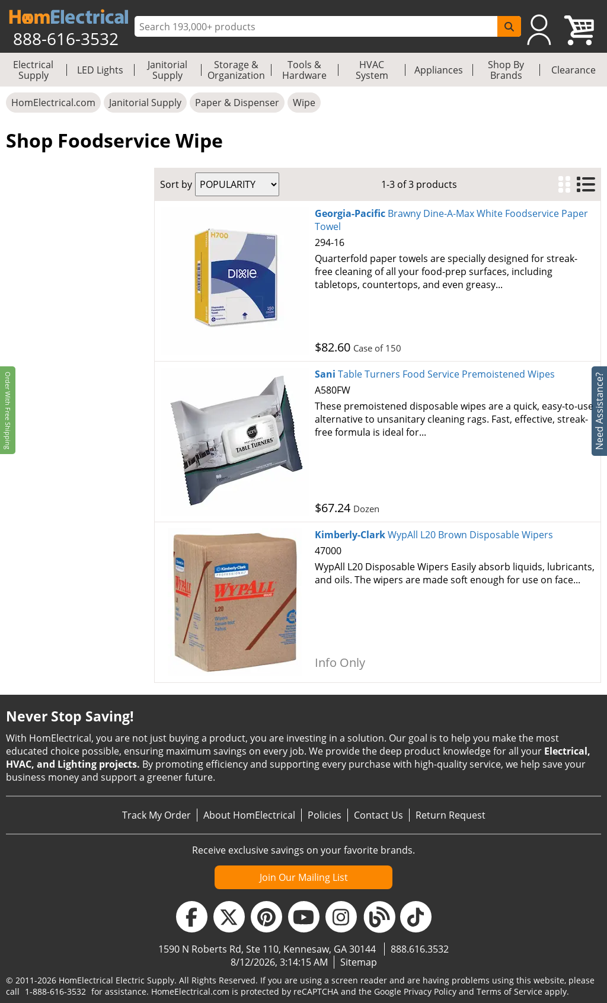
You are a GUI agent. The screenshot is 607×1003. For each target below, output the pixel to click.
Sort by (176, 184)
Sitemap (358, 962)
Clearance (573, 69)
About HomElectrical (249, 815)
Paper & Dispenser (237, 102)
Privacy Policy (430, 991)
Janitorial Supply (167, 70)
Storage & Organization (236, 70)
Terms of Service (509, 991)
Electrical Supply (33, 70)
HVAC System (372, 70)
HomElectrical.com (53, 102)
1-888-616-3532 (55, 991)
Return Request (450, 815)
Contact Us (378, 815)
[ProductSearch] (317, 27)
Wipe (304, 102)
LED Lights (100, 69)
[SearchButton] (509, 26)
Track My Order (156, 815)
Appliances (438, 69)
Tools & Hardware (304, 70)
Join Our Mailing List (304, 877)
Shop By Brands (506, 70)
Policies (324, 815)
